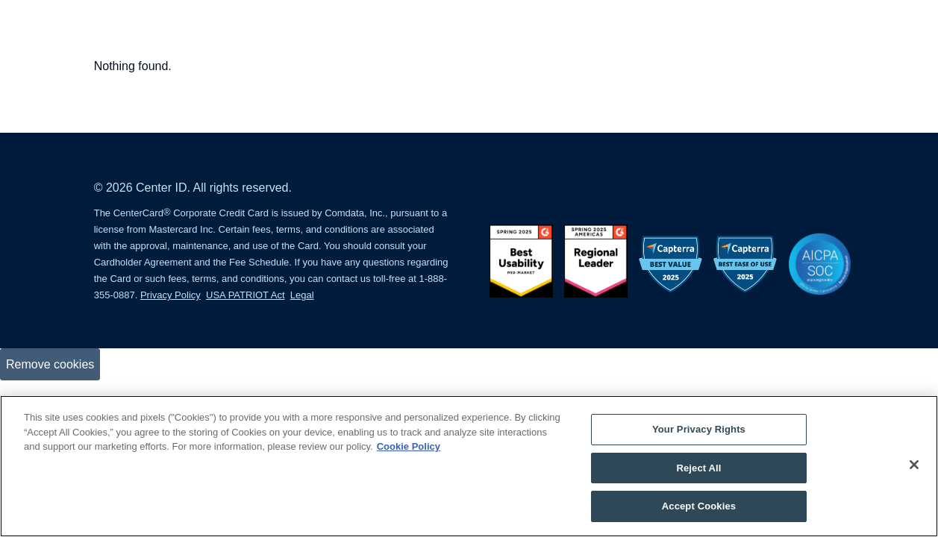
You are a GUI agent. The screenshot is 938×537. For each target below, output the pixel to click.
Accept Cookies (699, 506)
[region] (469, 466)
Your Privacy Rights (698, 429)
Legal (302, 295)
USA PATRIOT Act (245, 295)
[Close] (914, 464)
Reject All (698, 468)
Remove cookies (50, 364)
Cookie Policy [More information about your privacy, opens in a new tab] (408, 446)
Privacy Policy (170, 295)
